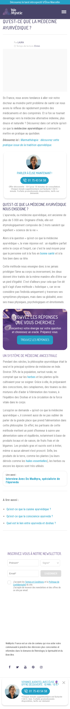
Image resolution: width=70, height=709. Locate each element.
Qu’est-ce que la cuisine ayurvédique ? (29, 509)
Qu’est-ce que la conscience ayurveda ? (30, 516)
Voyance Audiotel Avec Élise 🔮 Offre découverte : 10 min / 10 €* (40, 683)
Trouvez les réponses (35, 340)
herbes (31, 377)
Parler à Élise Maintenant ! (34, 173)
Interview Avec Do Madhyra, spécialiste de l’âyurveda (33, 480)
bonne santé (47, 253)
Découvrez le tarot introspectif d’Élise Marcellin (35, 2)
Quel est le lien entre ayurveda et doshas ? (31, 523)
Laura (21, 42)
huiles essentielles (36, 461)
